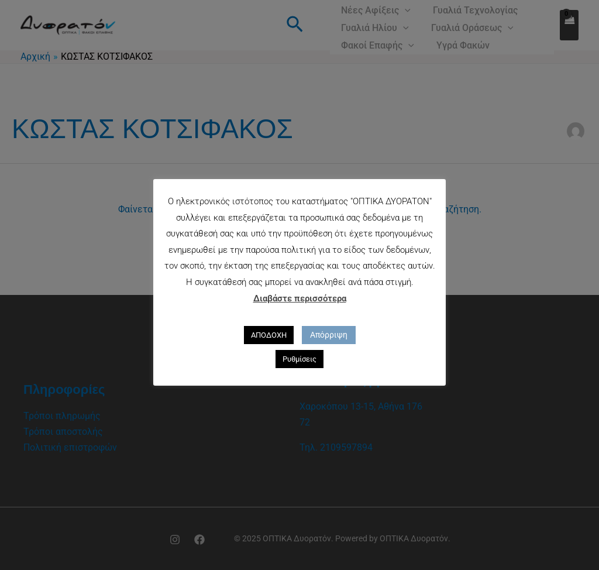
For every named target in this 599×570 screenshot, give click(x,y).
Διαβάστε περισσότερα (299, 298)
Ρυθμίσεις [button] (299, 359)
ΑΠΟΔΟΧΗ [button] (269, 335)
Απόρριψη (328, 334)
